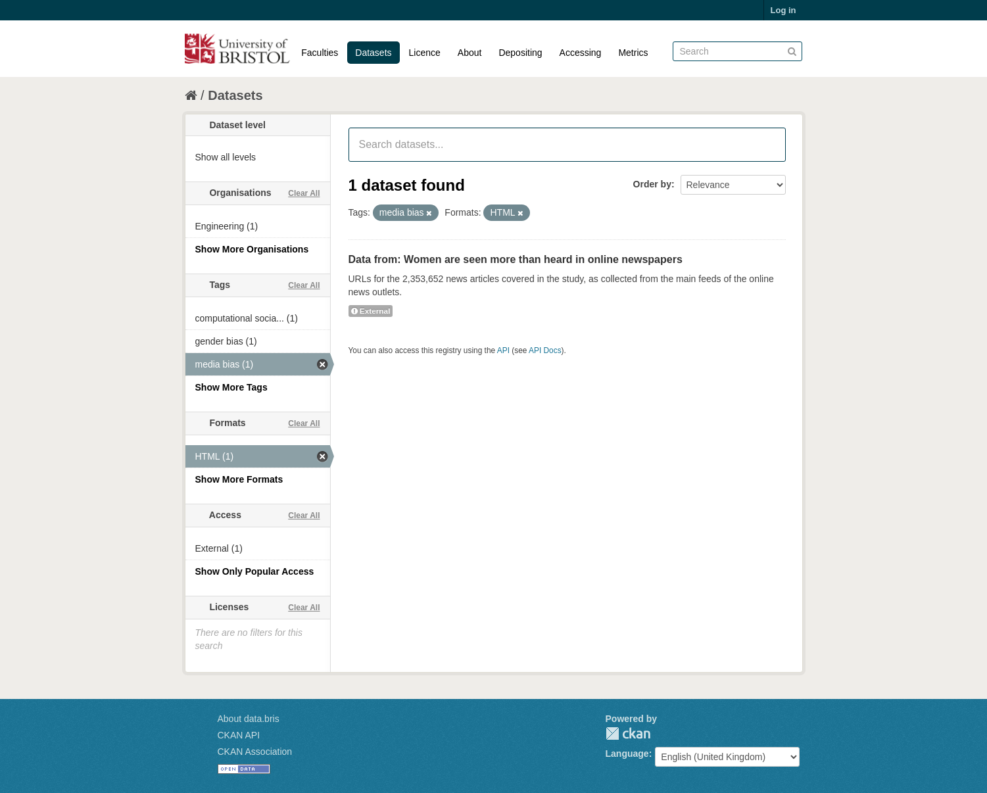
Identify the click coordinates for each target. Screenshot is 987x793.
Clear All (304, 193)
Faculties (319, 52)
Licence (425, 52)
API (503, 350)
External (371, 311)
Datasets (373, 52)
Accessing (581, 52)
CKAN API (239, 735)
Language (627, 753)
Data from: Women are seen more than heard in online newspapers (516, 259)
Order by (652, 184)
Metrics (633, 52)
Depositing (520, 52)
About (470, 52)
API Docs (545, 350)
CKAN (628, 733)
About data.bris (248, 718)
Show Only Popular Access (254, 571)
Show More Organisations (252, 249)
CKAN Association (255, 751)
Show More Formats (239, 479)
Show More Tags (231, 387)
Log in (783, 10)
